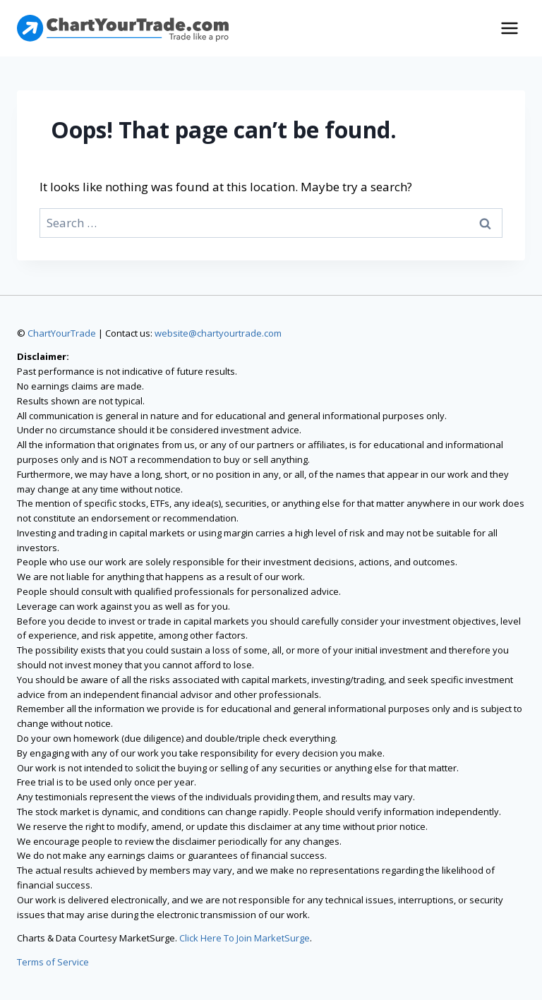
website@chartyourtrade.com (218, 333)
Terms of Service (53, 962)
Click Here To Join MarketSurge (244, 938)
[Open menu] (509, 28)
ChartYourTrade (62, 333)
